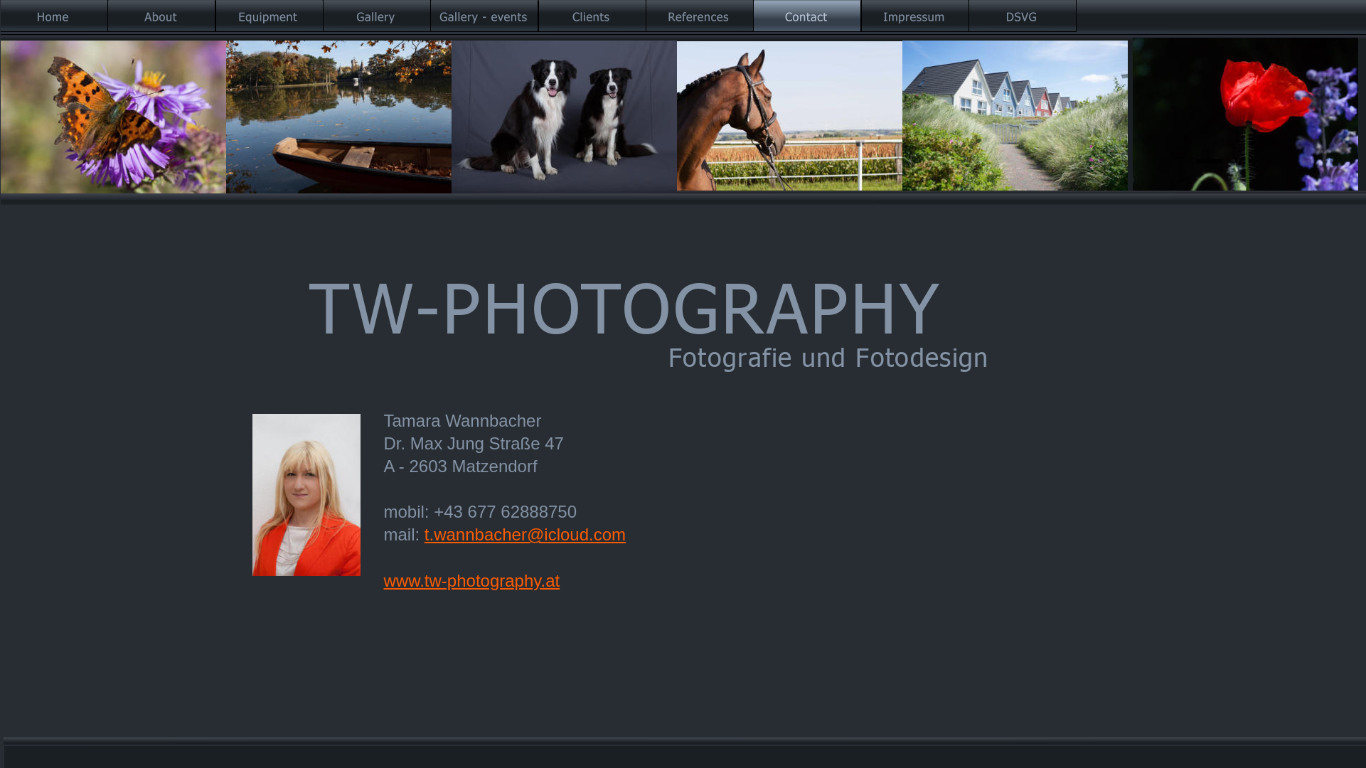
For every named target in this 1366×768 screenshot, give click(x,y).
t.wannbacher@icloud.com (525, 534)
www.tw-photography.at (472, 580)
